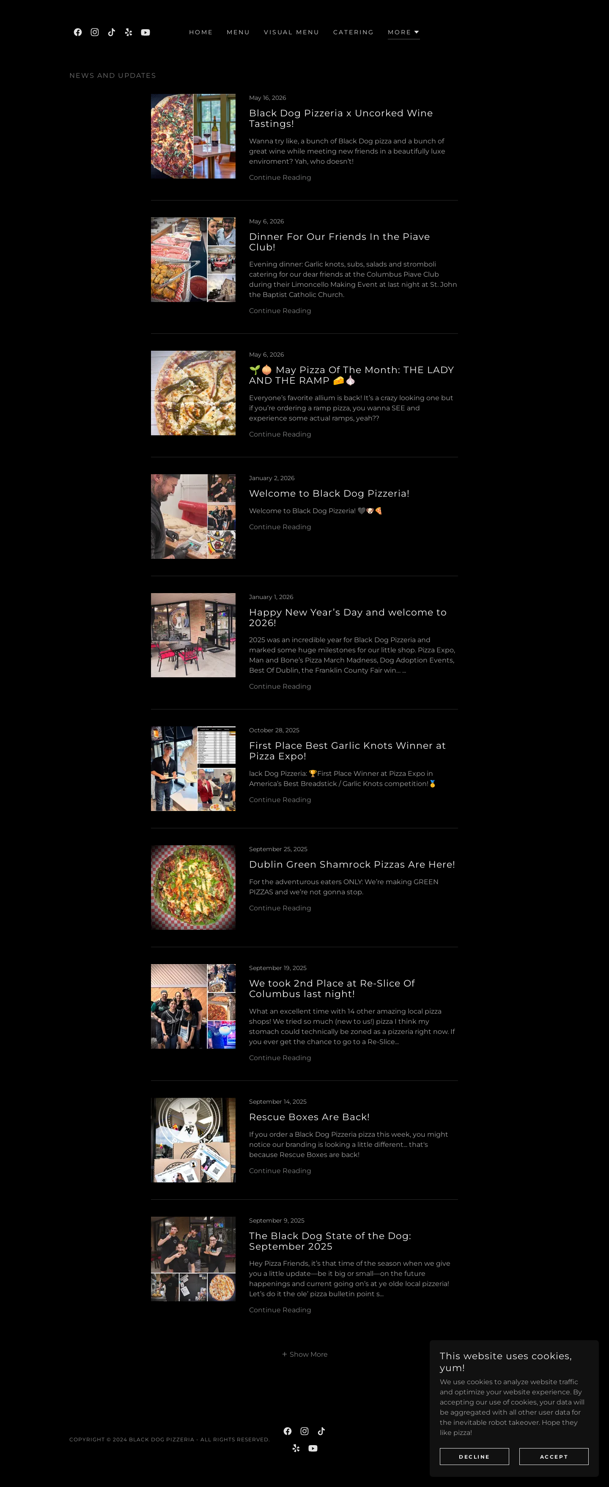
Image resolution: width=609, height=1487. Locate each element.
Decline (474, 1463)
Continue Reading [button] (280, 177)
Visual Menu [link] (292, 32)
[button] (404, 33)
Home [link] (201, 32)
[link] (77, 32)
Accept (554, 1463)
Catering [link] (353, 32)
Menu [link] (238, 32)
